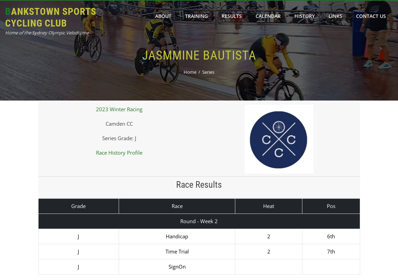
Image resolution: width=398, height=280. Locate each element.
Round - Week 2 (199, 221)
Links (335, 16)
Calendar (268, 16)
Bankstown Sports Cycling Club (50, 17)
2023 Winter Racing (119, 109)
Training (196, 16)
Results (232, 16)
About (163, 16)
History (304, 16)
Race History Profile (119, 152)
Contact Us (371, 16)
